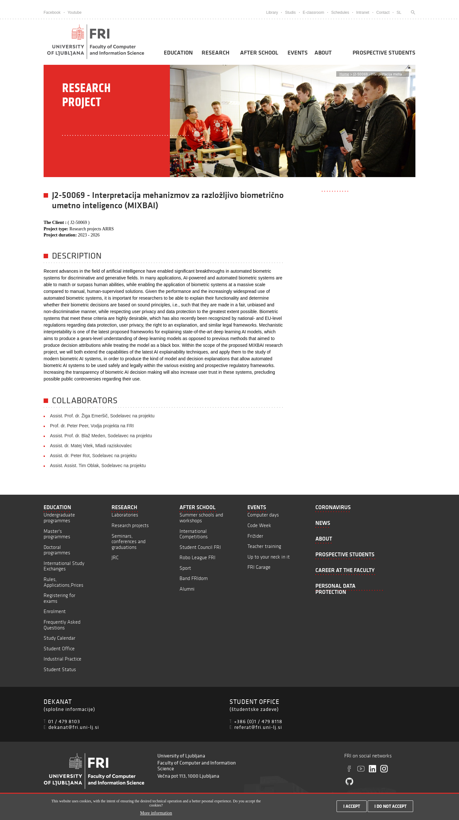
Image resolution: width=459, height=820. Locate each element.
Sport (185, 568)
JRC (115, 557)
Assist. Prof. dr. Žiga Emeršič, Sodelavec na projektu (102, 415)
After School (259, 52)
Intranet (362, 12)
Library (272, 12)
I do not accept (390, 808)
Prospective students (384, 52)
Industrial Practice (62, 659)
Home (344, 74)
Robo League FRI (197, 557)
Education (178, 52)
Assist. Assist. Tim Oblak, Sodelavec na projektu (98, 465)
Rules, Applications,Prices (63, 582)
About (323, 52)
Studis (290, 12)
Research (216, 52)
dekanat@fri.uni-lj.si (73, 727)
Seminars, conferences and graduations (129, 541)
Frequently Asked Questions (62, 625)
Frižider (255, 536)
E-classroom (313, 12)
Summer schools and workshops (201, 518)
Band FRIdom (193, 578)
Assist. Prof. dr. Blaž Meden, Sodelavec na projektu (101, 435)
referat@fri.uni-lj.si (258, 727)
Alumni (187, 589)
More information (156, 814)
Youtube (75, 12)
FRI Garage (259, 567)
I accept (351, 808)
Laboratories (125, 515)
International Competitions (193, 534)
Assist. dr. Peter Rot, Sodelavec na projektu (93, 455)
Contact (382, 12)
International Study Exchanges (64, 566)
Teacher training (264, 546)
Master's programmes (57, 534)
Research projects (130, 525)
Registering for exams (59, 598)
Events (298, 52)
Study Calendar (59, 638)
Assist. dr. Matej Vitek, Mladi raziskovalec (91, 445)
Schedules (340, 12)
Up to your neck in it (268, 557)
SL (398, 12)
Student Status (60, 669)
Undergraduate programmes (59, 518)
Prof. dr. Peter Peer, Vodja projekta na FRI (92, 425)
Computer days (263, 515)
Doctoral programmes (57, 550)
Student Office (59, 648)
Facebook (52, 12)
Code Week (259, 525)
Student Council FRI (200, 547)
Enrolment (55, 611)
